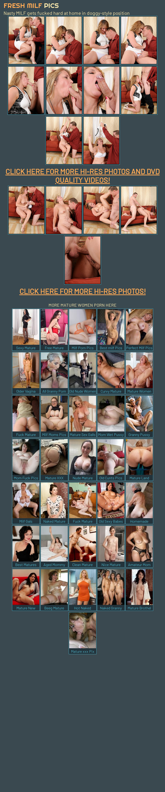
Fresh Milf (31, 5)
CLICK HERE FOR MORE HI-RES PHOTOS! (82, 291)
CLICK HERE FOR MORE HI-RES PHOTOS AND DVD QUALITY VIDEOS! (83, 175)
